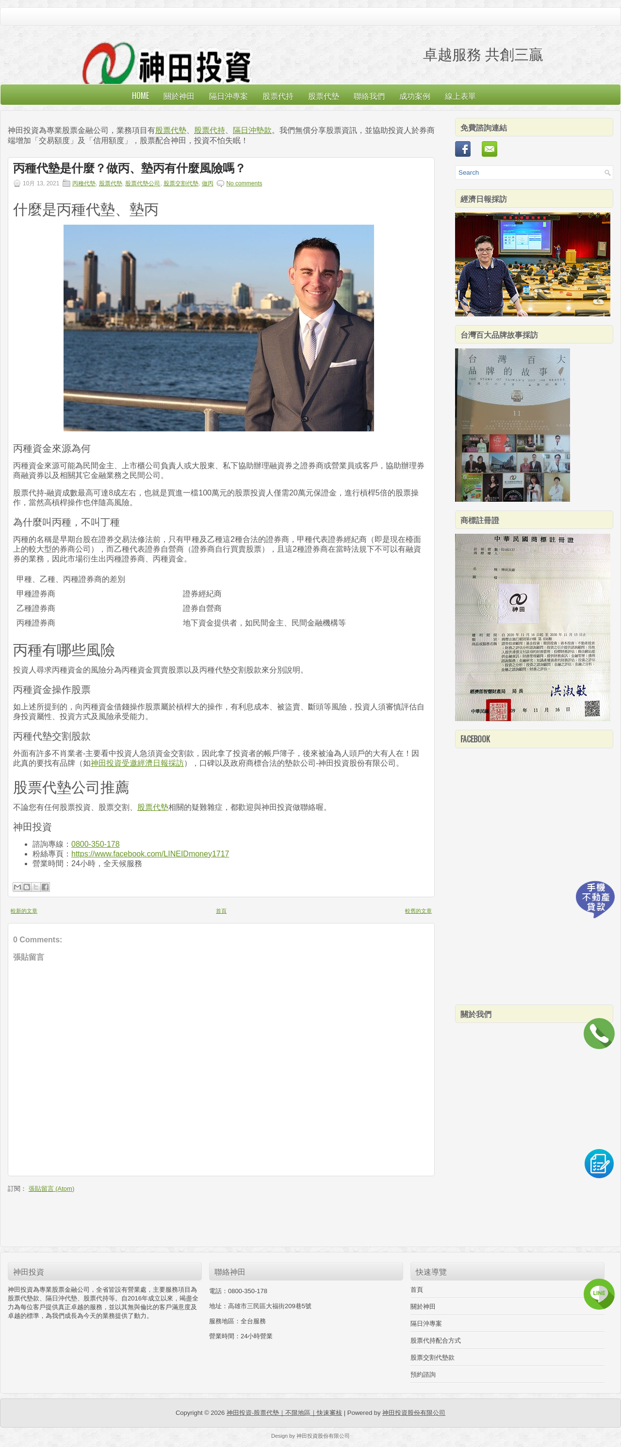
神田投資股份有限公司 (413, 1412)
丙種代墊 (84, 183)
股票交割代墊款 (432, 1357)
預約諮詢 (423, 1374)
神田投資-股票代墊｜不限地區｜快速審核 (284, 1412)
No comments (244, 183)
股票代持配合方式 (435, 1340)
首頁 (221, 911)
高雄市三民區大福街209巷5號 (269, 1306)
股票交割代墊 (180, 183)
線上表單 (460, 95)
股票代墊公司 (142, 183)
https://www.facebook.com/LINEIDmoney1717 (150, 854)
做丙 (207, 183)
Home (140, 95)
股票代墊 (323, 95)
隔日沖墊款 (252, 130)
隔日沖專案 (228, 95)
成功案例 (414, 95)
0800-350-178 (95, 844)
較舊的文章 (418, 911)
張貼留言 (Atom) (52, 1188)
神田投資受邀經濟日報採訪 (137, 763)
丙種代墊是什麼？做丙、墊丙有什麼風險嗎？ (129, 168)
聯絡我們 (369, 95)
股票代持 (278, 95)
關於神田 (179, 95)
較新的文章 (24, 911)
